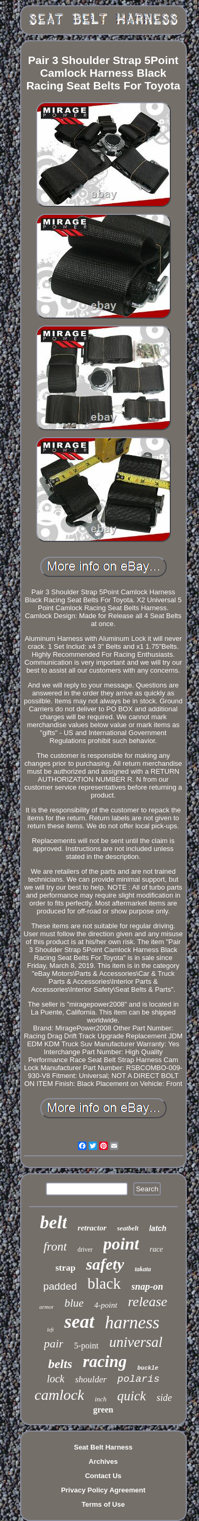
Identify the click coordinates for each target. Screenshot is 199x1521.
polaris (138, 1379)
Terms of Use (103, 1504)
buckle (148, 1368)
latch (158, 1228)
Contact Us (103, 1476)
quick (131, 1396)
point (121, 1243)
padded (59, 1286)
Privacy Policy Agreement (103, 1490)
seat (79, 1321)
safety (105, 1264)
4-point (105, 1305)
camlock (59, 1395)
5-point (86, 1345)
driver (85, 1249)
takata (143, 1269)
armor (46, 1306)
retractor (91, 1228)
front (55, 1246)
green (103, 1409)
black (104, 1283)
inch (100, 1399)
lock (55, 1378)
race (156, 1249)
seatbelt (128, 1228)
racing (105, 1361)
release (147, 1301)
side (164, 1397)
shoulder (91, 1379)
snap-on (147, 1286)
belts (60, 1364)
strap (65, 1268)
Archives (103, 1461)
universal (136, 1342)
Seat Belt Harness (103, 1447)
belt (53, 1222)
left (50, 1330)
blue (73, 1303)
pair (54, 1343)
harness (132, 1322)
